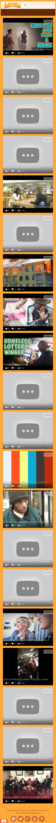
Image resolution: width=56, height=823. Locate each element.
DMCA (18, 810)
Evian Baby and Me (12, 246)
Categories (25, 5)
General (48, 22)
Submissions (45, 810)
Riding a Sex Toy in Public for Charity (20, 89)
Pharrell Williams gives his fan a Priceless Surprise (26, 325)
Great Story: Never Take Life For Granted (22, 167)
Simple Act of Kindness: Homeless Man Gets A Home (28, 49)
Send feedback (11, 810)
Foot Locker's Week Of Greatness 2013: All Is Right (26, 600)
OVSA (30, 810)
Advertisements (37, 810)
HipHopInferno (24, 813)
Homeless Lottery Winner (15, 364)
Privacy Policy (24, 810)
